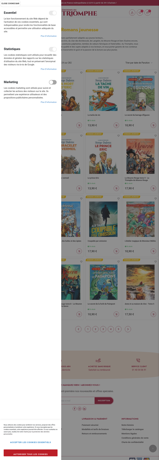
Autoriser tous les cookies (30, 454)
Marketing (53, 82)
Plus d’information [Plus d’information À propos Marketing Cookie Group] (49, 102)
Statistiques (53, 49)
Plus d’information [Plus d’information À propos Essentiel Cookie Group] (49, 36)
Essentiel (53, 13)
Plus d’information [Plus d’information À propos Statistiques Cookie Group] (49, 69)
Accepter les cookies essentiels (30, 442)
